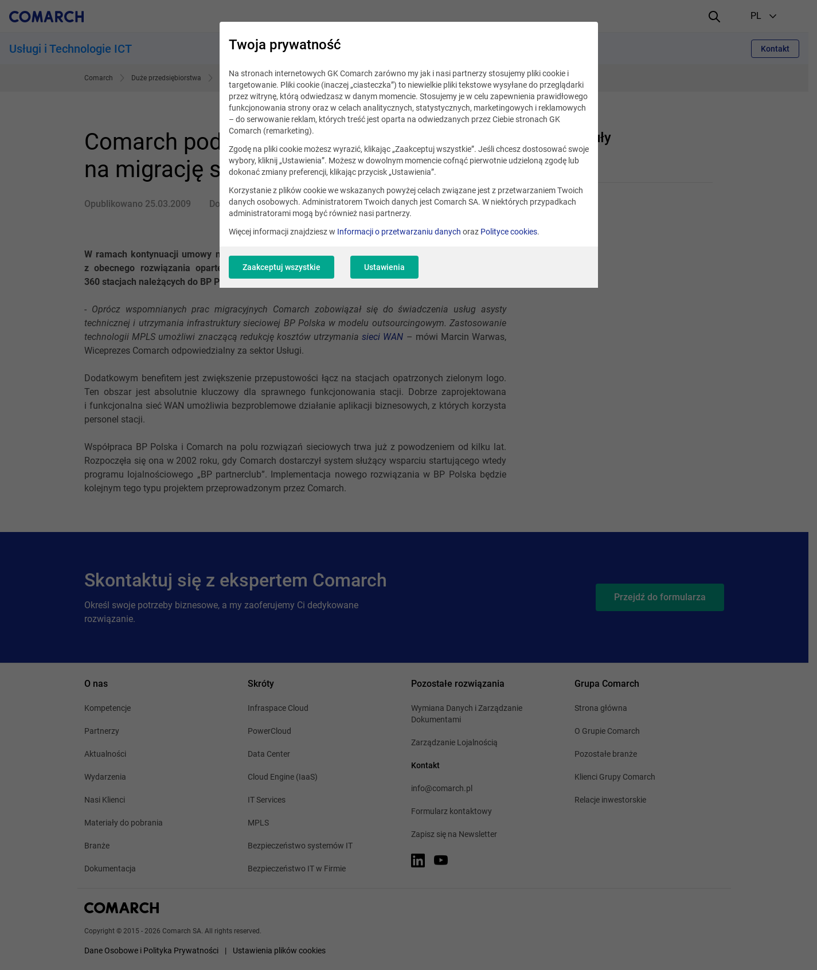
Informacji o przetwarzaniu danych (399, 231)
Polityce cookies (508, 231)
